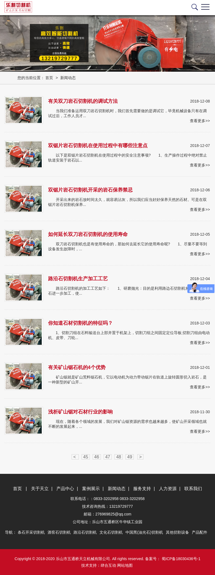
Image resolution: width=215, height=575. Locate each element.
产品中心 (65, 488)
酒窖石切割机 (59, 532)
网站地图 (125, 565)
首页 (49, 78)
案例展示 (91, 488)
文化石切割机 (111, 532)
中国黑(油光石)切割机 (144, 532)
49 (129, 457)
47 (107, 457)
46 (96, 457)
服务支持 (142, 488)
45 (85, 457)
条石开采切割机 (31, 532)
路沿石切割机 (85, 532)
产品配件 (199, 532)
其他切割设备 (177, 532)
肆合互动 (108, 565)
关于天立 (40, 488)
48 (118, 457)
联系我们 (193, 488)
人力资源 (168, 488)
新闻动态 (68, 78)
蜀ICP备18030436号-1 (180, 559)
